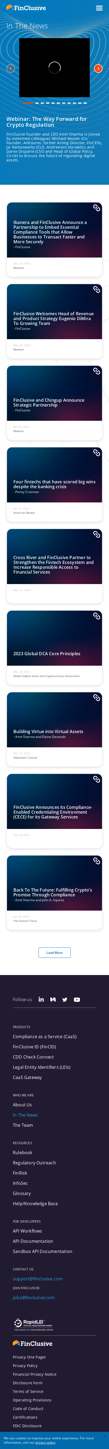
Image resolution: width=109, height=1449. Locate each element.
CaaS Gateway (27, 1077)
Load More (54, 952)
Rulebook (22, 1152)
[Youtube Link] (77, 1000)
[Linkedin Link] (41, 1000)
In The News (25, 1115)
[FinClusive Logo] (32, 1343)
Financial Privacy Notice (35, 1374)
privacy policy (45, 1442)
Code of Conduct (28, 1409)
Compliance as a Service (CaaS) (45, 1036)
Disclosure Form (28, 1383)
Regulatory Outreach (34, 1163)
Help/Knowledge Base (35, 1204)
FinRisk (20, 1173)
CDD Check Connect (33, 1057)
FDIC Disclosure (27, 1426)
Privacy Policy (25, 1366)
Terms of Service (28, 1391)
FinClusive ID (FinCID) (34, 1047)
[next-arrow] (98, 68)
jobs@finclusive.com (34, 1298)
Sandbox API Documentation (42, 1251)
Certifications (25, 1417)
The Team (23, 1125)
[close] (105, 1436)
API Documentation (33, 1241)
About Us (22, 1105)
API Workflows (27, 1231)
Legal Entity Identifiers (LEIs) (41, 1067)
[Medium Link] (53, 1000)
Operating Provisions (32, 1400)
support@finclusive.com (38, 1279)
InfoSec (20, 1183)
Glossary (22, 1193)
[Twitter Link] (64, 1000)
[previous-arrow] (10, 68)
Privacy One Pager (29, 1357)
